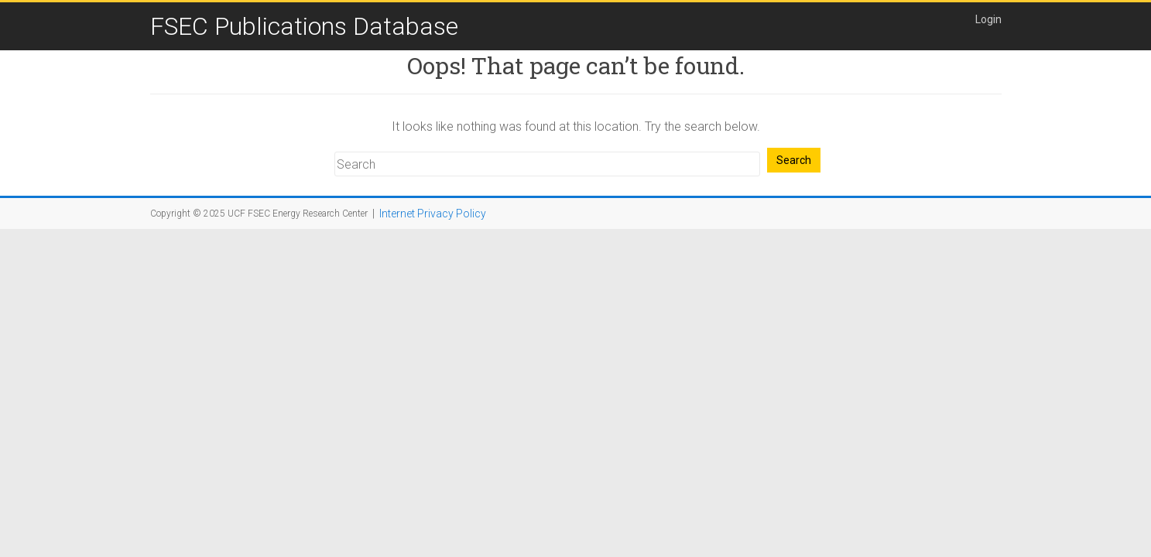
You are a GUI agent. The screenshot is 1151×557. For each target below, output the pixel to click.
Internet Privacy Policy (432, 213)
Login (988, 19)
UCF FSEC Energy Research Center (298, 213)
